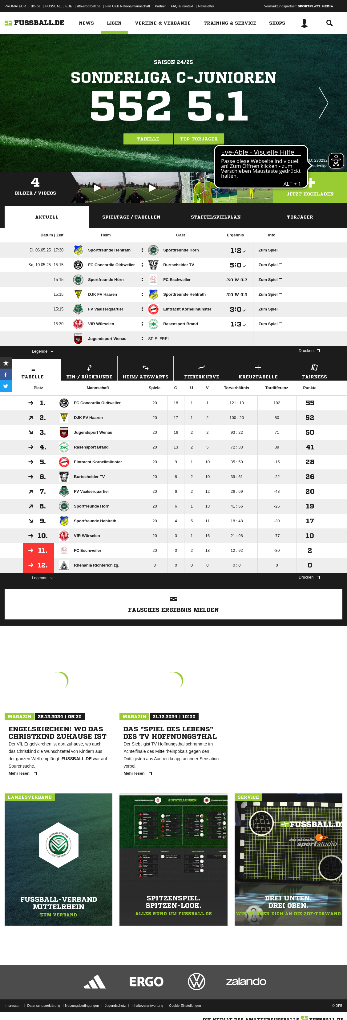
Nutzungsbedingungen (82, 1005)
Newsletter (206, 6)
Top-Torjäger (199, 139)
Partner (160, 6)
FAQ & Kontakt (182, 6)
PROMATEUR (15, 6)
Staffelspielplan (216, 217)
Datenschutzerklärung (43, 1005)
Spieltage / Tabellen (131, 217)
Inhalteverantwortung (147, 1005)
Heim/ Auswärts (146, 371)
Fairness (314, 371)
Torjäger (300, 217)
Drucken (309, 350)
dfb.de (35, 6)
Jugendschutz (115, 1005)
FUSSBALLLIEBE (58, 6)
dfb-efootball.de (88, 6)
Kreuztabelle (258, 371)
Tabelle (148, 139)
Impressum (13, 1005)
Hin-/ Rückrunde (89, 371)
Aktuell (47, 217)
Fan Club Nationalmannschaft (127, 6)
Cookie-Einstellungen (185, 1005)
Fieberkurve (202, 371)
